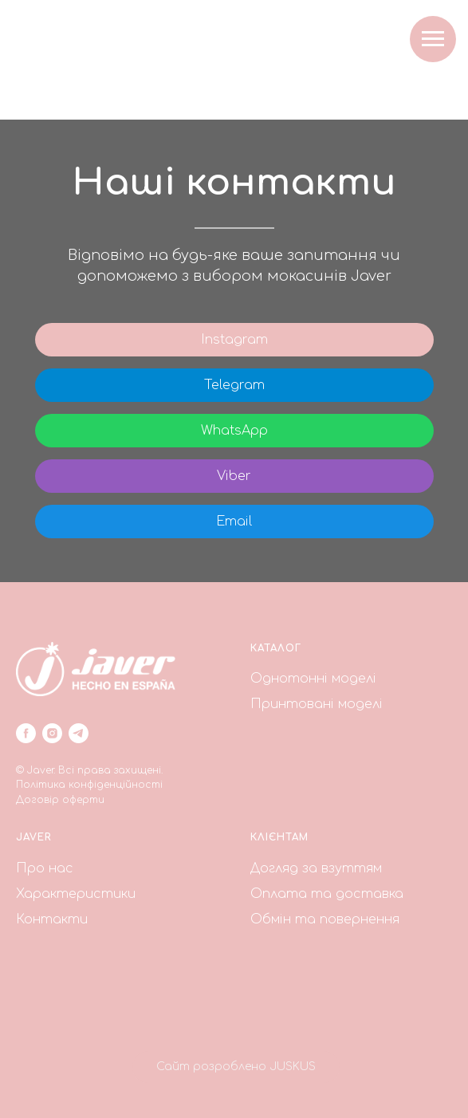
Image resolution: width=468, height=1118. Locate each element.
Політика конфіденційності (89, 784)
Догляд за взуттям (316, 868)
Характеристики (76, 894)
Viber (234, 476)
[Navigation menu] (433, 39)
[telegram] (78, 733)
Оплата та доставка (326, 894)
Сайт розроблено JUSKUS (236, 1067)
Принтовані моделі (316, 704)
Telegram (234, 385)
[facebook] (26, 733)
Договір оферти (60, 799)
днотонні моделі (319, 678)
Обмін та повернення (324, 919)
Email (234, 521)
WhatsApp (234, 430)
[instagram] (52, 733)
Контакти (52, 919)
